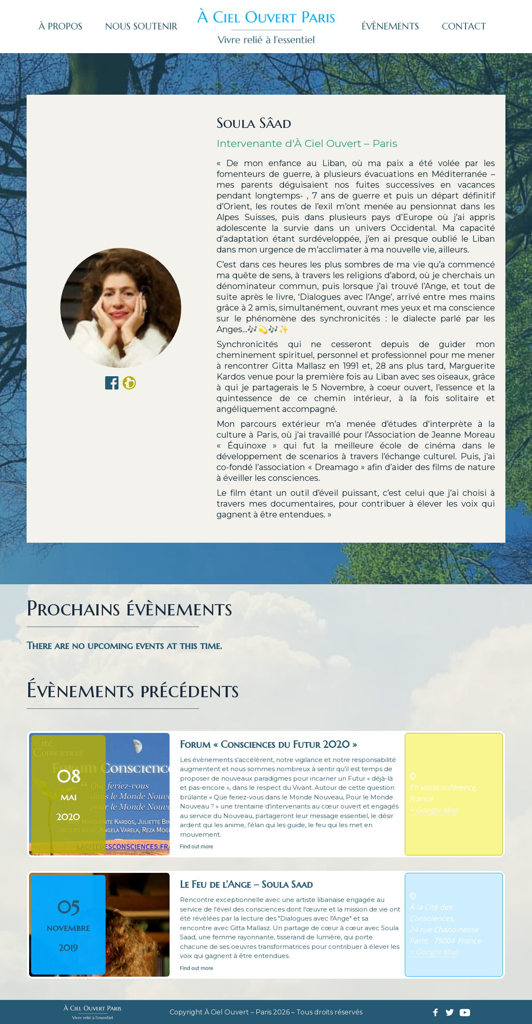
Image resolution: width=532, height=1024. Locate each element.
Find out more (196, 846)
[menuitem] (60, 26)
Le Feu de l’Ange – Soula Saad (246, 884)
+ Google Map (433, 810)
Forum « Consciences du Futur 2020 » (268, 744)
